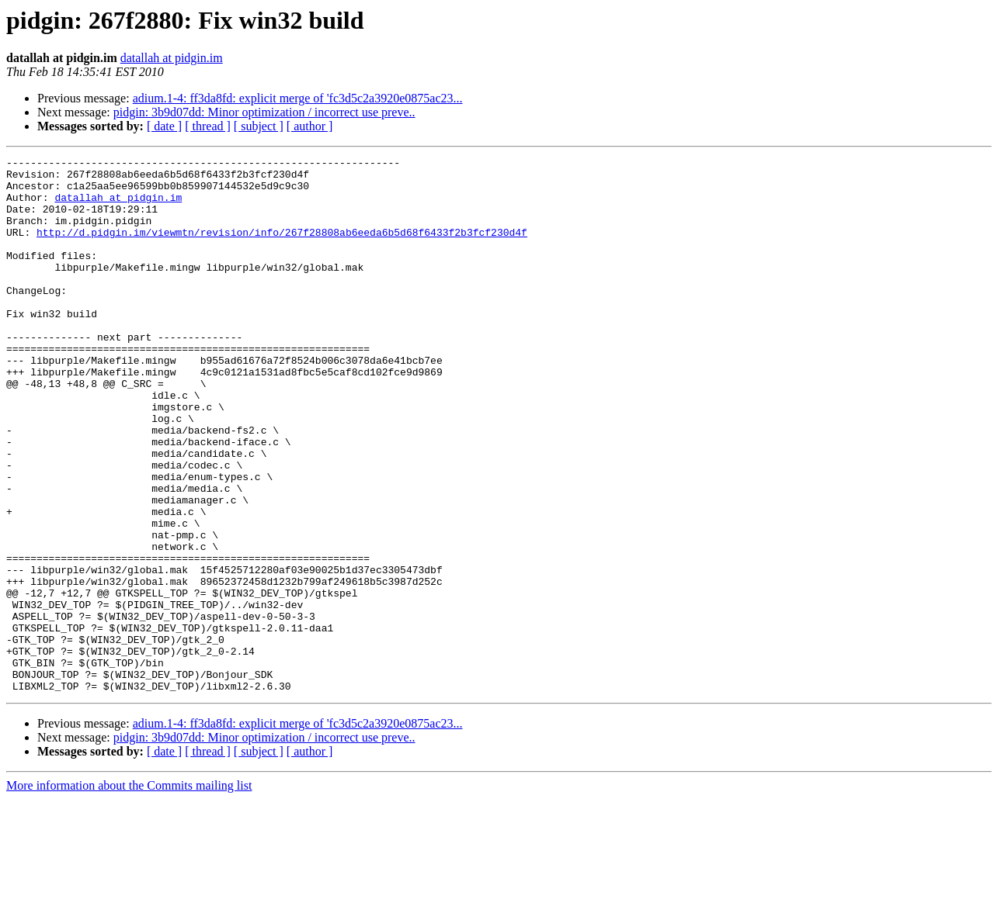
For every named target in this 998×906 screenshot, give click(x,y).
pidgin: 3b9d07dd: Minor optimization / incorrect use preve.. (264, 112)
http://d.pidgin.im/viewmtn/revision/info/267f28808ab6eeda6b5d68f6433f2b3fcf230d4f (282, 248)
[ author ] (310, 126)
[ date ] (164, 126)
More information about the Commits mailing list (129, 892)
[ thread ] (208, 126)
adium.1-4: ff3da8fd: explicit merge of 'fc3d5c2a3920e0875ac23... (298, 98)
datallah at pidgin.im (171, 57)
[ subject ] (258, 126)
